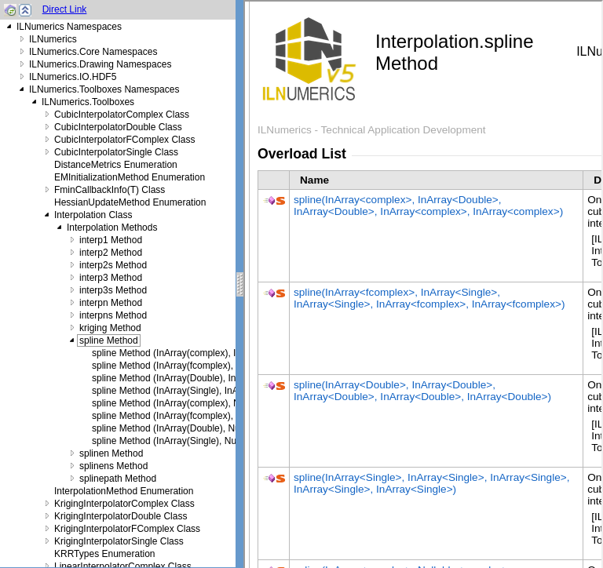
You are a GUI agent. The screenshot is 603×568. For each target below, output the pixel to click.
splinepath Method (117, 478)
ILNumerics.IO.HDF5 (72, 76)
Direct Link (64, 9)
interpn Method (110, 302)
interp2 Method (110, 252)
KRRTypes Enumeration (104, 553)
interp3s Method (113, 290)
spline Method (108, 340)
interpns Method (113, 315)
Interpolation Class (93, 214)
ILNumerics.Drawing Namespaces (100, 64)
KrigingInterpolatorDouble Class (120, 516)
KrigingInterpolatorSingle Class (119, 541)
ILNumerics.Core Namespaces (93, 51)
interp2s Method (113, 265)
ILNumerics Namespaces (69, 26)
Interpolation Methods (112, 227)
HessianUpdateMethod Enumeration (130, 202)
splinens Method (113, 466)
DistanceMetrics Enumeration (115, 164)
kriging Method (110, 327)
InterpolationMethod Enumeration (123, 491)
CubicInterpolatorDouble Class (118, 127)
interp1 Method (110, 240)
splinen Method (111, 453)
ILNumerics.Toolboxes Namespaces (104, 89)
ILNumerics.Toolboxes (88, 101)
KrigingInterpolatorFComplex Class (127, 528)
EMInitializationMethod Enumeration (129, 177)
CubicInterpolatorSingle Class (116, 152)
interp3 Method (110, 277)
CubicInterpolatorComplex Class (121, 114)
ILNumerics (53, 39)
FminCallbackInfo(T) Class (109, 189)
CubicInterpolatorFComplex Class (124, 139)
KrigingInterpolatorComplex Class (124, 503)
